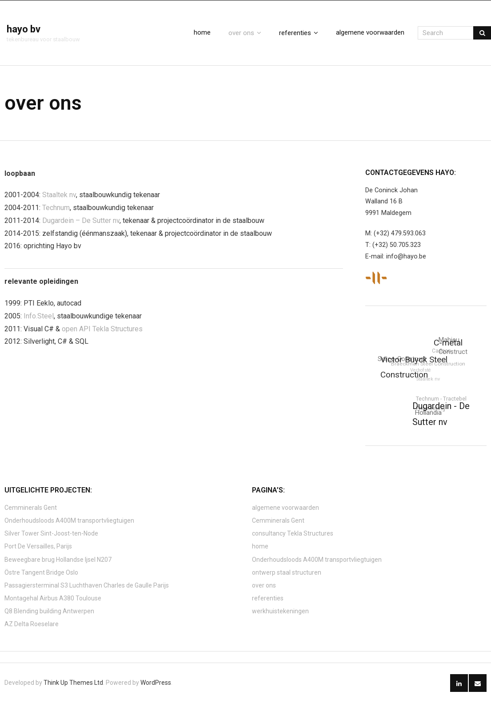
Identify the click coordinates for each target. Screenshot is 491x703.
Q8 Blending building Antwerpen (49, 611)
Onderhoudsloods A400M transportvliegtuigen (69, 520)
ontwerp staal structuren (286, 572)
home (260, 546)
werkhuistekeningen (280, 611)
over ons (264, 585)
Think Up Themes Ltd (73, 682)
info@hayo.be (406, 256)
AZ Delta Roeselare (31, 624)
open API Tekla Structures (102, 329)
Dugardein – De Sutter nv (81, 220)
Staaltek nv (59, 195)
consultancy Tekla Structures (292, 533)
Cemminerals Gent (30, 507)
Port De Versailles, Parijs (38, 546)
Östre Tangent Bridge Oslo (41, 572)
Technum (56, 207)
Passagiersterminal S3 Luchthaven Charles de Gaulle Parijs (86, 585)
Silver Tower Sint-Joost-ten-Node (51, 533)
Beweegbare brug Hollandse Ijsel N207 (58, 559)
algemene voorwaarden (285, 507)
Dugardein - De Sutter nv (441, 414)
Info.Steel (39, 316)
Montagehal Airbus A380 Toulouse (52, 598)
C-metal (448, 343)
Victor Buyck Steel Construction (414, 367)
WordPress (155, 682)
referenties (267, 598)
